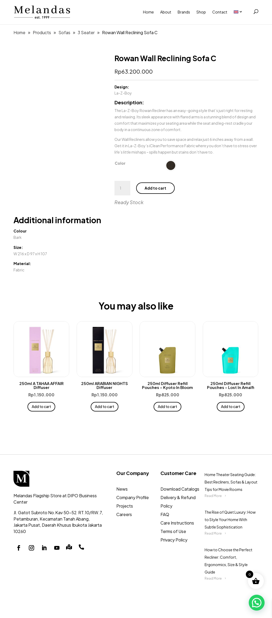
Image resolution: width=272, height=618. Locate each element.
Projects (124, 506)
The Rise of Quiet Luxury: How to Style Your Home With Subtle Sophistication (230, 519)
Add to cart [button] (41, 406)
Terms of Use (173, 531)
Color (120, 163)
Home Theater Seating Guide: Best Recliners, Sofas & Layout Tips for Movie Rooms (231, 482)
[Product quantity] (122, 188)
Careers (124, 514)
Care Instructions (177, 523)
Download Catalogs (179, 489)
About (165, 12)
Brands (184, 12)
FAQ (164, 514)
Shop (201, 12)
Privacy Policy (173, 540)
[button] (257, 603)
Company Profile (132, 497)
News (122, 489)
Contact (219, 12)
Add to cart (155, 188)
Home (148, 12)
